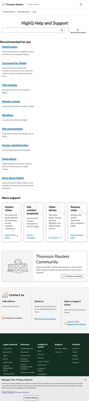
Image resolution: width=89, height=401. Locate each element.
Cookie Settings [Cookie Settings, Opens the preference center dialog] (31, 398)
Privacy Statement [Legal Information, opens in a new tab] (22, 392)
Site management (12, 128)
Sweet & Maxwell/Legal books (8, 368)
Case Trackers (25, 356)
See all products (8, 374)
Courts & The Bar (43, 362)
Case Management (26, 349)
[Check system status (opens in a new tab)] (11, 236)
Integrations (9, 159)
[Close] (85, 379)
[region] (44, 388)
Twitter (74, 352)
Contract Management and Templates (26, 367)
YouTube (75, 359)
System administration (15, 145)
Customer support (61, 349)
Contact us (58, 352)
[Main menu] (80, 4)
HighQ (5, 356)
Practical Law (7, 349)
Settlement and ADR (27, 372)
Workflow (7, 115)
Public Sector (42, 365)
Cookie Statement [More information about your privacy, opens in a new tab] (8, 392)
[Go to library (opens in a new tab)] (55, 237)
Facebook (75, 349)
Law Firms (41, 354)
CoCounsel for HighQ (14, 63)
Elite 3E (5, 359)
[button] (62, 30)
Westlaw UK (7, 352)
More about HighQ (13, 178)
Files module (9, 85)
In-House (41, 358)
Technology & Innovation (42, 375)
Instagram (75, 363)
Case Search (24, 352)
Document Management (24, 360)
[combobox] (33, 30)
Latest (40, 351)
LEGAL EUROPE (34, 4)
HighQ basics (10, 46)
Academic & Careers (42, 370)
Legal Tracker (7, 363)
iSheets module (11, 101)
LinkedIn (75, 356)
